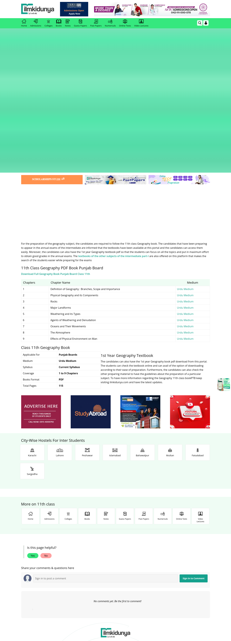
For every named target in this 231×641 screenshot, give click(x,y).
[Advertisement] (116, 102)
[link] (75, 9)
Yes (33, 448)
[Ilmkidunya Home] (38, 9)
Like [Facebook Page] (40, 568)
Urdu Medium (185, 182)
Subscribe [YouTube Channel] (78, 568)
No (46, 448)
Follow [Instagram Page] (153, 568)
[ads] (41, 305)
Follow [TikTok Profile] (191, 568)
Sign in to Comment (194, 471)
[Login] (206, 23)
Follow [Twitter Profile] (115, 568)
